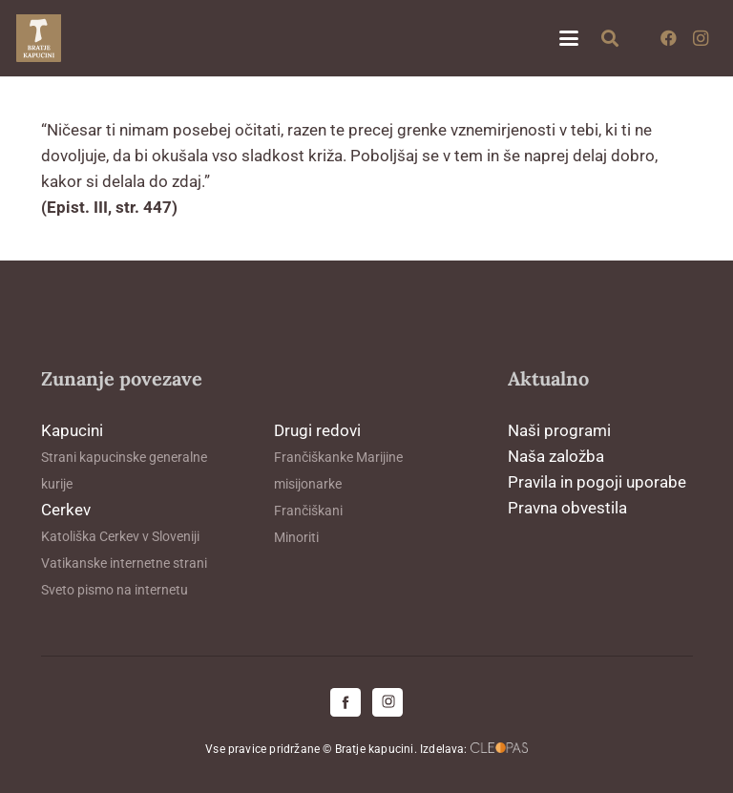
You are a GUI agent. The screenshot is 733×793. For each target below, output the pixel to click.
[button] (568, 38)
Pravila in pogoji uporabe (597, 481)
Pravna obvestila (567, 507)
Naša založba (556, 456)
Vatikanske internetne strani (124, 563)
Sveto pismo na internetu (114, 589)
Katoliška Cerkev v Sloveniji (120, 536)
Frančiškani (308, 510)
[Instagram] (700, 38)
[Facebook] (668, 38)
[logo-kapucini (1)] (38, 38)
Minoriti (296, 537)
